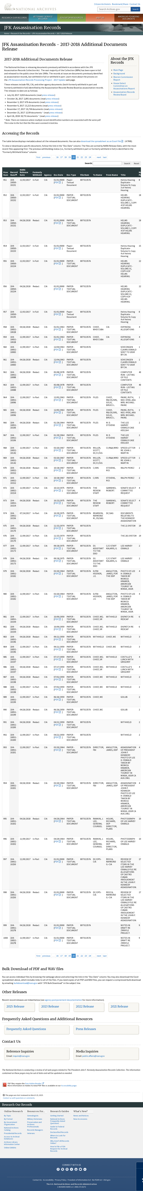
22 (82, 157)
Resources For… (36, 1111)
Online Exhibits (10, 1147)
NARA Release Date (24, 172)
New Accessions (80, 1119)
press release (48, 95)
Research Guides (59, 1111)
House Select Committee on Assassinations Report (124, 86)
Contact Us (135, 4)
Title (123, 174)
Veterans (31, 1133)
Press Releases (86, 1029)
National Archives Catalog (11, 1128)
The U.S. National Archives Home (30, 6)
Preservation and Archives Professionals (34, 1124)
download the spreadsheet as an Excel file (101, 141)
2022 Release (85, 1006)
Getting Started (56, 1115)
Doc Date (58, 174)
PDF (56, 182)
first (38, 157)
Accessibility (48, 1180)
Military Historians (34, 1119)
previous (46, 157)
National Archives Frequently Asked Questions (57, 1121)
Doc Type (71, 174)
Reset (136, 163)
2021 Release (119, 1006)
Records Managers (35, 1130)
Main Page (118, 70)
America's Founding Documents (128, 17)
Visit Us (100, 17)
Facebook (58, 1169)
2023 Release (50, 1006)
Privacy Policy (60, 1180)
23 (86, 157)
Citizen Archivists (102, 4)
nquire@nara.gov (21, 1056)
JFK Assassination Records (43, 33)
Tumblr (71, 1169)
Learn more (118, 1186)
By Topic (7, 1115)
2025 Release (15, 1006)
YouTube (76, 1169)
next (99, 157)
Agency (48, 174)
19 (69, 157)
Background (119, 73)
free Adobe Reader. (34, 1083)
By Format (8, 1119)
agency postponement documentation (63, 999)
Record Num (14, 173)
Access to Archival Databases (11, 1137)
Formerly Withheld (37, 173)
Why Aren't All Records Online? (59, 1142)
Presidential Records (13, 1133)
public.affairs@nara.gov (93, 1056)
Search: (88, 163)
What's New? (80, 1111)
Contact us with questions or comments (19, 1098)
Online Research (13, 1111)
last (105, 157)
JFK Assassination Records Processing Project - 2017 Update (36, 79)
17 (61, 157)
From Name (112, 174)
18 (65, 157)
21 (78, 157)
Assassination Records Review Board (124, 93)
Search (135, 9)
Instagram (67, 1169)
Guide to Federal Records (57, 1127)
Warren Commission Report (123, 78)
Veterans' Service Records (43, 17)
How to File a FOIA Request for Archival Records (58, 1148)
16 (57, 157)
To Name (97, 174)
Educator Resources (71, 17)
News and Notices (81, 1115)
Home (6, 33)
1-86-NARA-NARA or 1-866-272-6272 (71, 1187)
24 (90, 157)
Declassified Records (59, 1132)
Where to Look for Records (57, 1136)
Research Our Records (14, 17)
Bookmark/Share (120, 4)
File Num (84, 174)
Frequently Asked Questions (26, 1029)
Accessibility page (69, 1085)
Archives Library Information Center (12, 1143)
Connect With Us (71, 1164)
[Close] (139, 1165)
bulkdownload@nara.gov (25, 983)
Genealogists (32, 1115)
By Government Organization (10, 1123)
